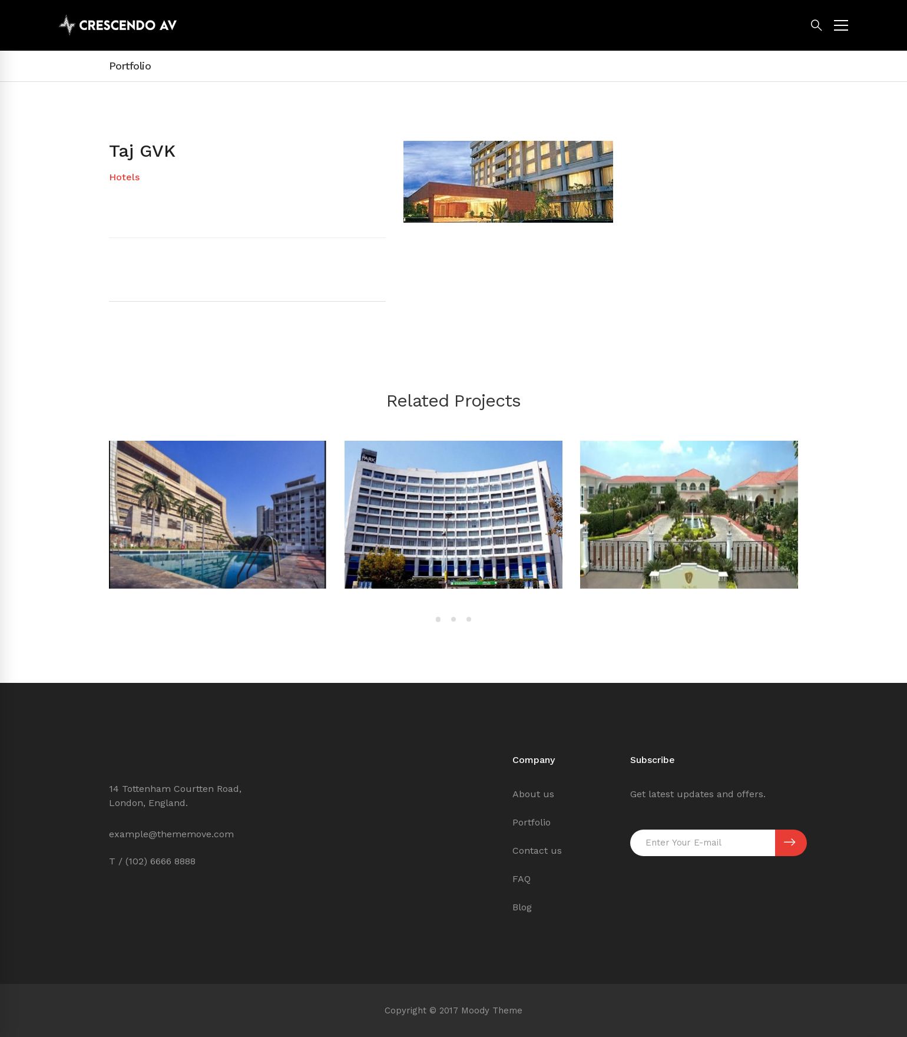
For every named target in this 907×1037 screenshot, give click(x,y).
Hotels (124, 177)
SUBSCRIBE (789, 842)
